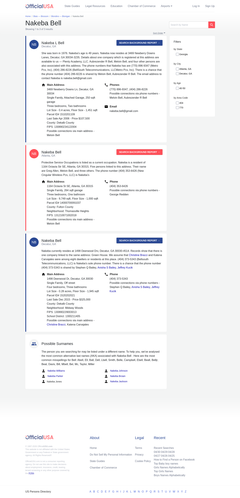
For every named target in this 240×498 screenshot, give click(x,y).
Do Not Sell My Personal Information (111, 453)
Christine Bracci (138, 255)
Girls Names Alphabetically (168, 467)
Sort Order (158, 33)
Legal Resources (95, 6)
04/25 (171, 455)
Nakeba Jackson (115, 382)
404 (181, 102)
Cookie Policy (143, 460)
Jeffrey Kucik (125, 267)
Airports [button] (165, 6)
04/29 (163, 451)
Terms (138, 447)
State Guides (72, 6)
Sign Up (210, 6)
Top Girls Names (162, 471)
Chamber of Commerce (142, 6)
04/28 (171, 451)
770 (181, 107)
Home (93, 447)
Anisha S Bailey (107, 267)
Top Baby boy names (165, 463)
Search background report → (139, 42)
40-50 (182, 88)
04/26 (163, 455)
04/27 (156, 455)
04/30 (156, 451)
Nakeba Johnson (116, 371)
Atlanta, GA (185, 68)
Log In (196, 6)
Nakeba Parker (52, 376)
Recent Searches (163, 447)
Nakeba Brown (115, 376)
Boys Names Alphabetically (169, 475)
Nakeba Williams (53, 371)
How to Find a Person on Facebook (174, 459)
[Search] (188, 24)
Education (116, 6)
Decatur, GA (185, 73)
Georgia (183, 54)
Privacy (139, 453)
